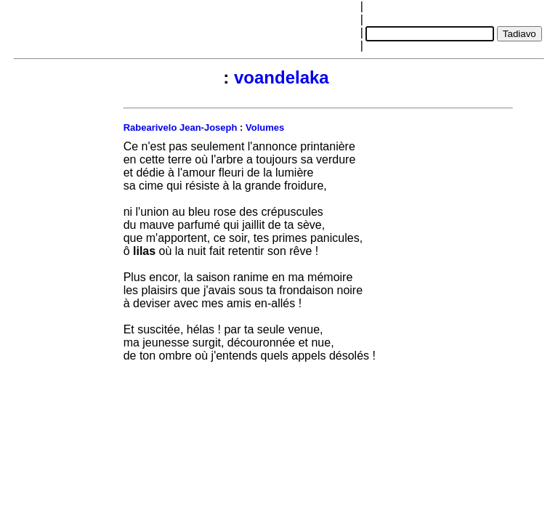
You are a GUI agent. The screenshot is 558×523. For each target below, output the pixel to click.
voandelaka (281, 77)
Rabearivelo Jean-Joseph (181, 127)
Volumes (265, 127)
